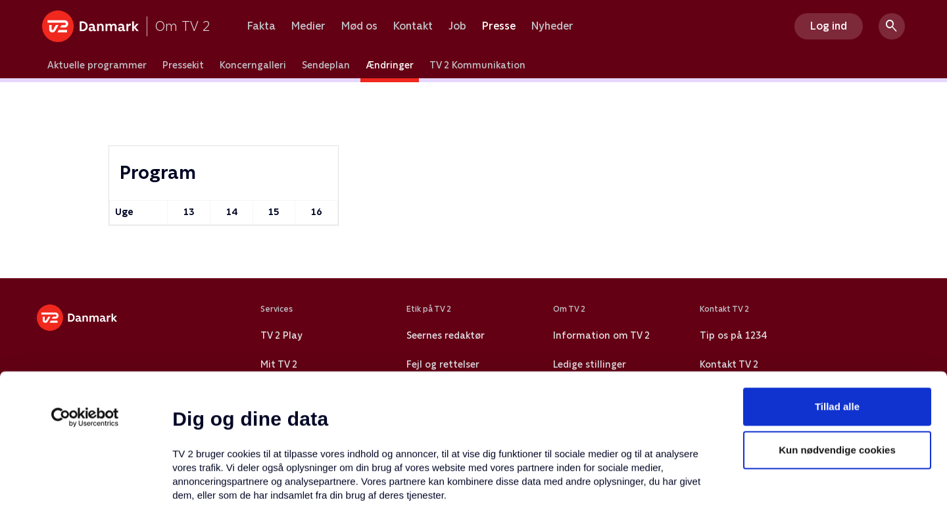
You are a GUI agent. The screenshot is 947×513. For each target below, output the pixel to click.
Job (457, 26)
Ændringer (390, 65)
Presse (499, 26)
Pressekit (183, 65)
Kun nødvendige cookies (837, 339)
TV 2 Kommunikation (477, 65)
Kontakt (413, 26)
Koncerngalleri (253, 65)
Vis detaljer (637, 487)
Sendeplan (326, 65)
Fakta (261, 26)
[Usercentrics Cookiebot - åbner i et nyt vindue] (85, 306)
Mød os (359, 26)
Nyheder (552, 26)
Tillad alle (837, 295)
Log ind (828, 26)
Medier (308, 26)
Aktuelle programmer (97, 65)
